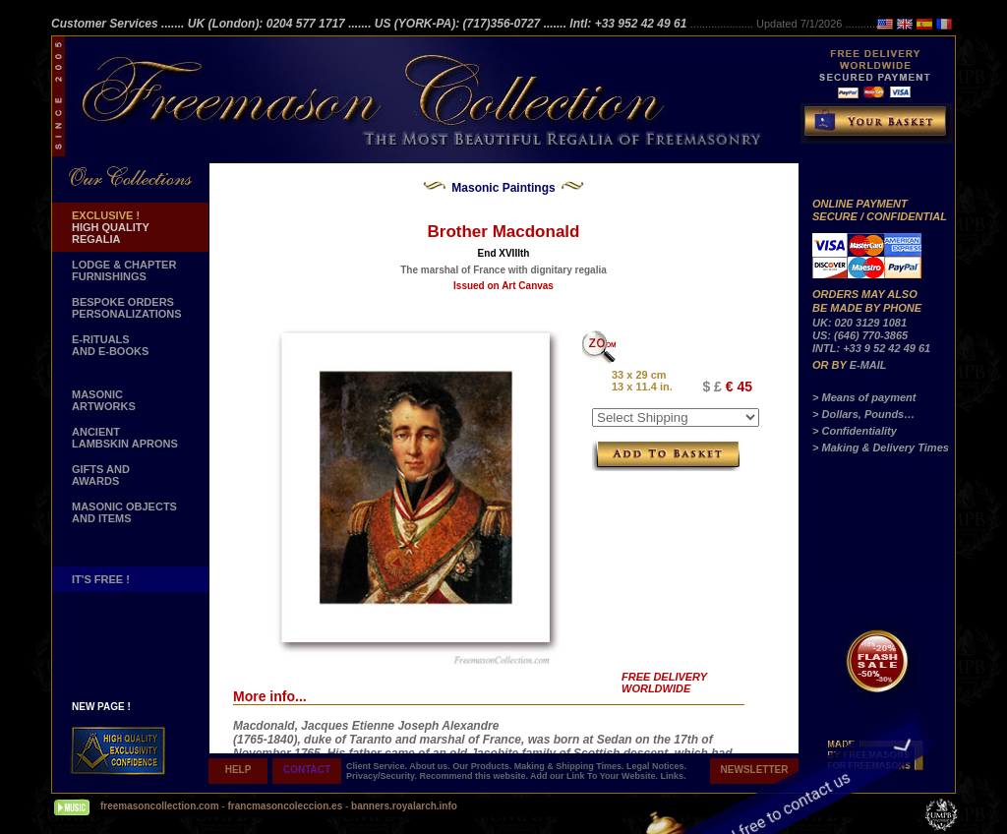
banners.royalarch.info (404, 806)
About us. (430, 766)
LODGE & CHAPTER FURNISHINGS (124, 270)
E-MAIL (868, 365)
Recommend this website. (474, 776)
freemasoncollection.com (159, 806)
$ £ (711, 386)
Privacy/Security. (382, 776)
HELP (238, 769)
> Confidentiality (854, 431)
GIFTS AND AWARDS (101, 475)
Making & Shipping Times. (570, 766)
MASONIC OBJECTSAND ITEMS (124, 512)
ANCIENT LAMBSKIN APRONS (125, 437)
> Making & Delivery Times (880, 447)
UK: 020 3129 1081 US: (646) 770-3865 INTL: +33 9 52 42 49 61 (871, 335)
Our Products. (483, 766)
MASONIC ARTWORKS (104, 400)
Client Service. (377, 766)
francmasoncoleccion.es (286, 806)
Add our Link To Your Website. (595, 776)
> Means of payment (864, 397)
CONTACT (306, 769)
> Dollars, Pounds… (863, 414)
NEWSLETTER (755, 769)
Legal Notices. (656, 766)
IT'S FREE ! (101, 579)
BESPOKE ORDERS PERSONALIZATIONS (127, 308)
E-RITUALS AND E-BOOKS (110, 345)
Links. (672, 776)
